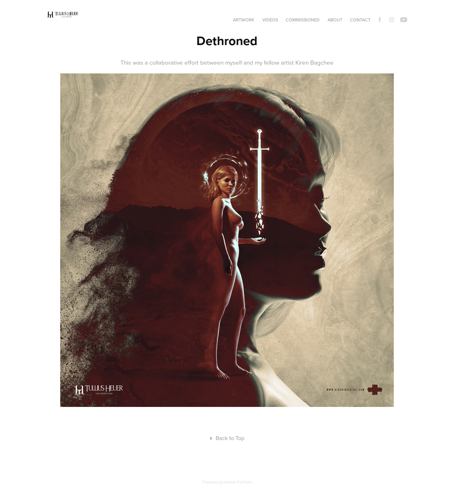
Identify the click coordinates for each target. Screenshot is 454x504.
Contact (360, 20)
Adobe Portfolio (238, 482)
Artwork (243, 20)
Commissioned (303, 20)
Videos (270, 20)
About (335, 20)
